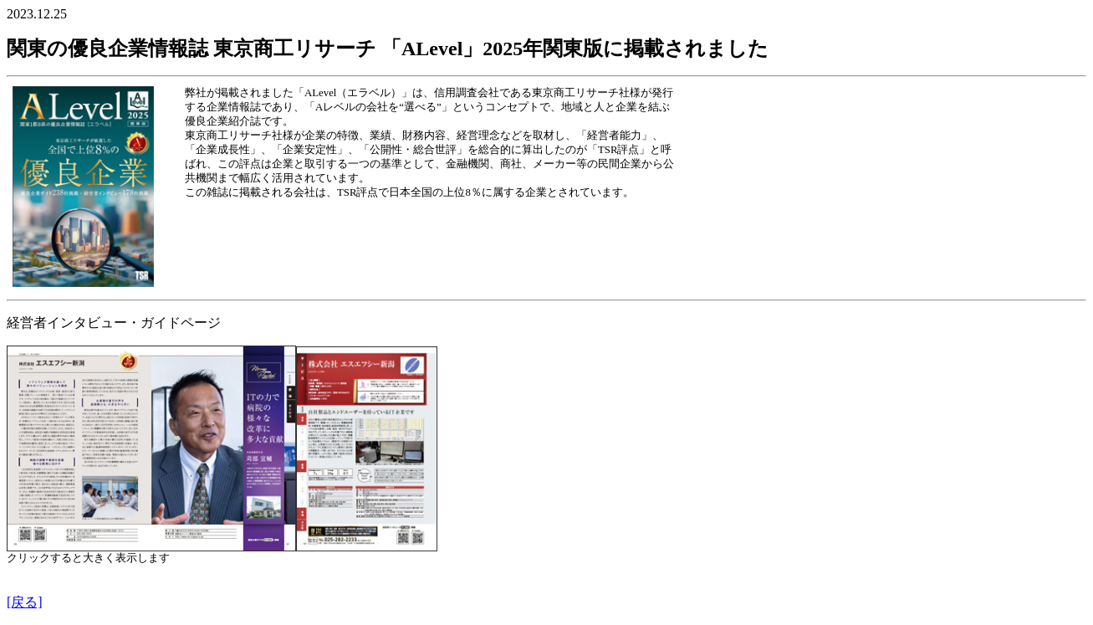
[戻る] (25, 602)
